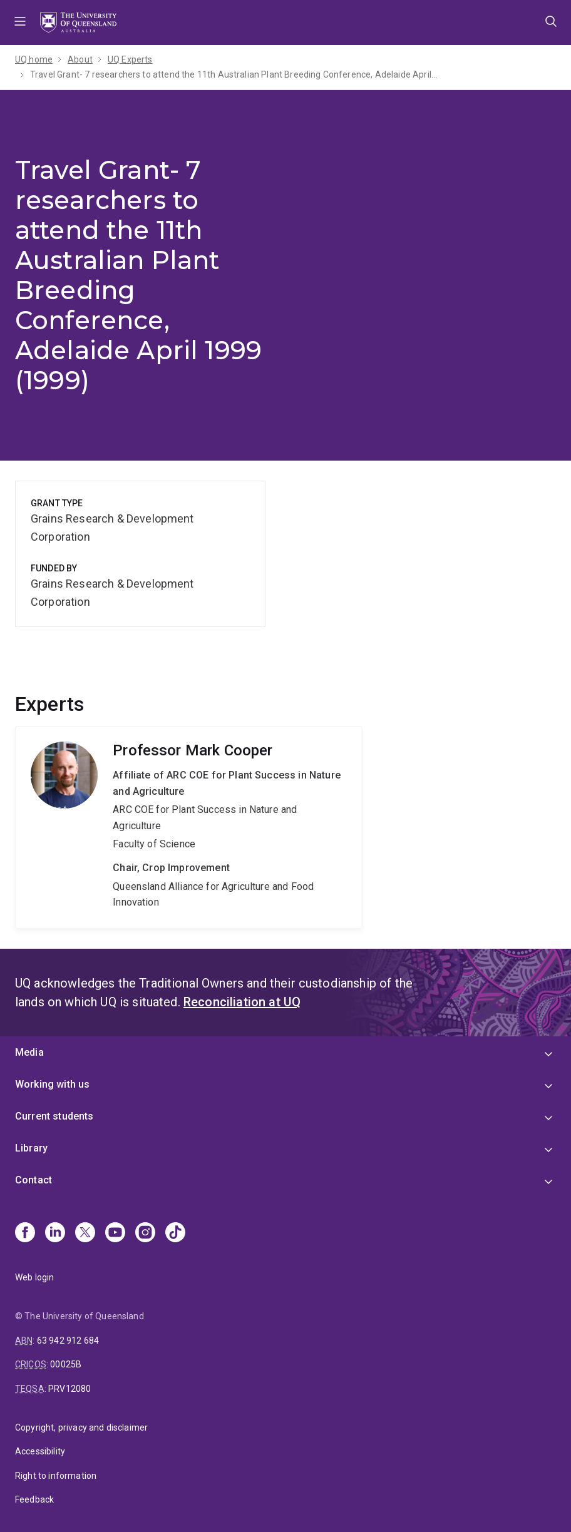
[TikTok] (175, 1233)
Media (29, 1052)
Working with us (52, 1084)
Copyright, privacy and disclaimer (81, 1427)
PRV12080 (69, 1389)
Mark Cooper (189, 827)
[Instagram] (145, 1233)
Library (31, 1148)
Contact (33, 1180)
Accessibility (40, 1451)
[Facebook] (25, 1233)
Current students (54, 1116)
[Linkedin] (55, 1233)
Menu (20, 22)
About (80, 59)
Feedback (34, 1499)
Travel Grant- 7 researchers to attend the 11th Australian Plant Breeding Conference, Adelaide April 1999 (233, 74)
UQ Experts (130, 59)
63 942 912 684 (68, 1340)
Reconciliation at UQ (242, 1001)
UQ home (34, 59)
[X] (85, 1233)
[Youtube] (115, 1233)
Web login (34, 1277)
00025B (65, 1364)
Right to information (55, 1476)
